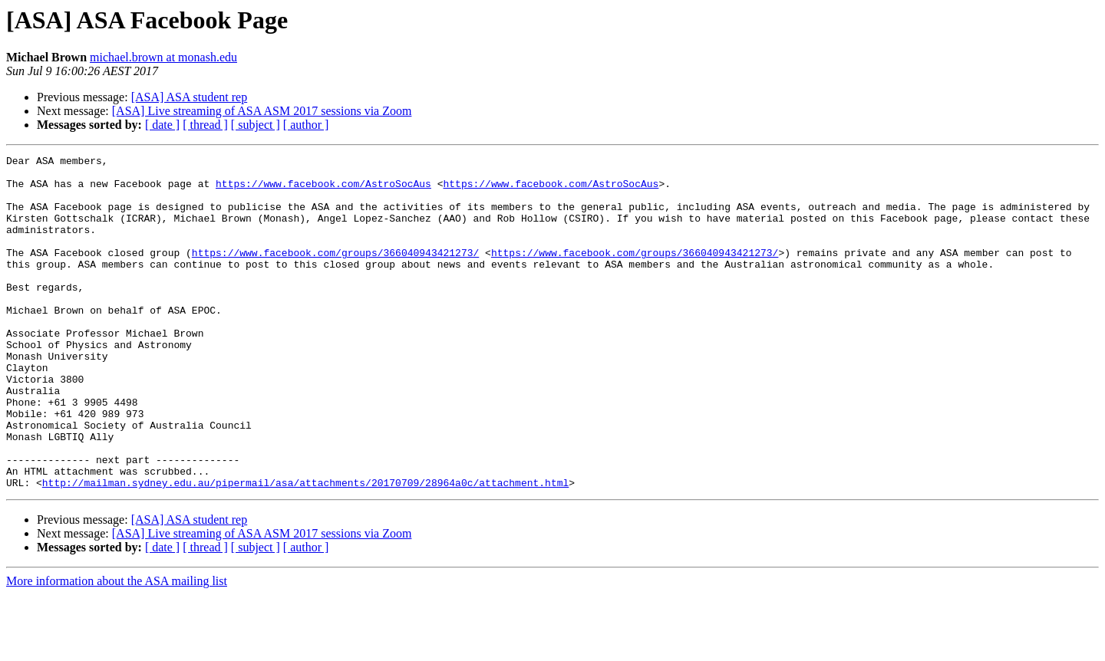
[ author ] (306, 124)
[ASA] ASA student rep (189, 97)
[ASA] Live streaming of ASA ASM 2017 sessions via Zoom (262, 110)
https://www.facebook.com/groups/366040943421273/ (335, 273)
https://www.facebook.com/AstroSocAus (323, 190)
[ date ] (162, 124)
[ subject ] (255, 124)
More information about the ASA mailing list (116, 647)
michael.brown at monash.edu (163, 57)
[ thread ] (205, 124)
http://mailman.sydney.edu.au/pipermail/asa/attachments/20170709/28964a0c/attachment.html (305, 549)
